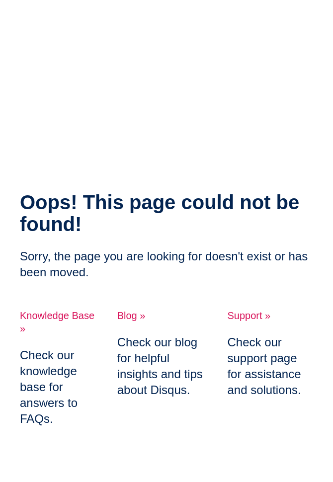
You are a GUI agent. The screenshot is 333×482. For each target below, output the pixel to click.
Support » (248, 315)
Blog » (131, 315)
